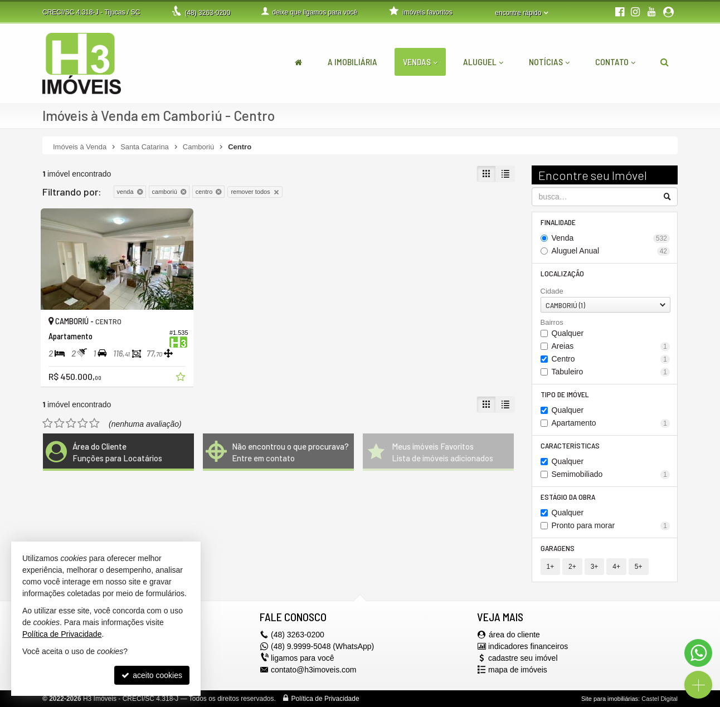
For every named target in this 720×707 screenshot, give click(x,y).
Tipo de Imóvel (565, 394)
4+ (616, 567)
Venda (611, 238)
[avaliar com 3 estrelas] (71, 423)
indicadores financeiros (528, 646)
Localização (562, 273)
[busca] (664, 62)
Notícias (549, 61)
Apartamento (611, 423)
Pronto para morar (611, 525)
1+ (550, 567)
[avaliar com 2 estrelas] (59, 423)
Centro (611, 359)
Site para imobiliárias (609, 698)
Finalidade (558, 222)
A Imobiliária (352, 61)
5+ (639, 567)
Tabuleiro (611, 372)
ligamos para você (302, 658)
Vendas (420, 61)
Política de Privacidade (325, 699)
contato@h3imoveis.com (314, 669)
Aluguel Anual (611, 251)
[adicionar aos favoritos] (181, 378)
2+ (572, 567)
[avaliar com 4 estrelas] (82, 423)
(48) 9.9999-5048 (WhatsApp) (322, 646)
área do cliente (514, 634)
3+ (595, 567)
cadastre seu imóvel (523, 658)
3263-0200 (207, 13)
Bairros (552, 322)
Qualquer (568, 333)
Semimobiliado (611, 474)
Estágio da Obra (568, 496)
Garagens (558, 548)
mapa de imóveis (517, 669)
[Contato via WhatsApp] (698, 653)
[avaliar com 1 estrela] (47, 423)
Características (570, 445)
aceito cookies (151, 675)
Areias (611, 346)
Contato (615, 61)
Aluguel (483, 61)
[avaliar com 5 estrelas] (94, 423)
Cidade (552, 291)
